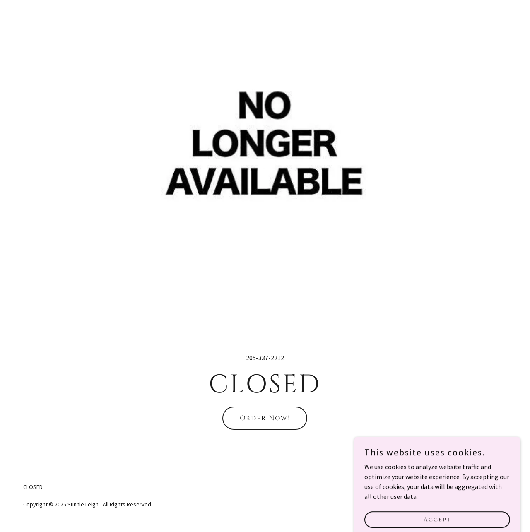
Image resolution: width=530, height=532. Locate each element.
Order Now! (265, 418)
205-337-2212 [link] (265, 358)
